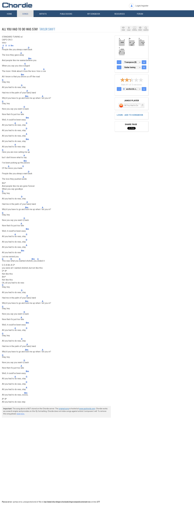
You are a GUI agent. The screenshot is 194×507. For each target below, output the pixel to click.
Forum (140, 14)
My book (93, 14)
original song (64, 409)
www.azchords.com (87, 409)
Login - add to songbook (130, 115)
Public (66, 14)
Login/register (141, 6)
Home (9, 14)
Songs (25, 14)
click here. (21, 414)
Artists (43, 14)
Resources (119, 14)
